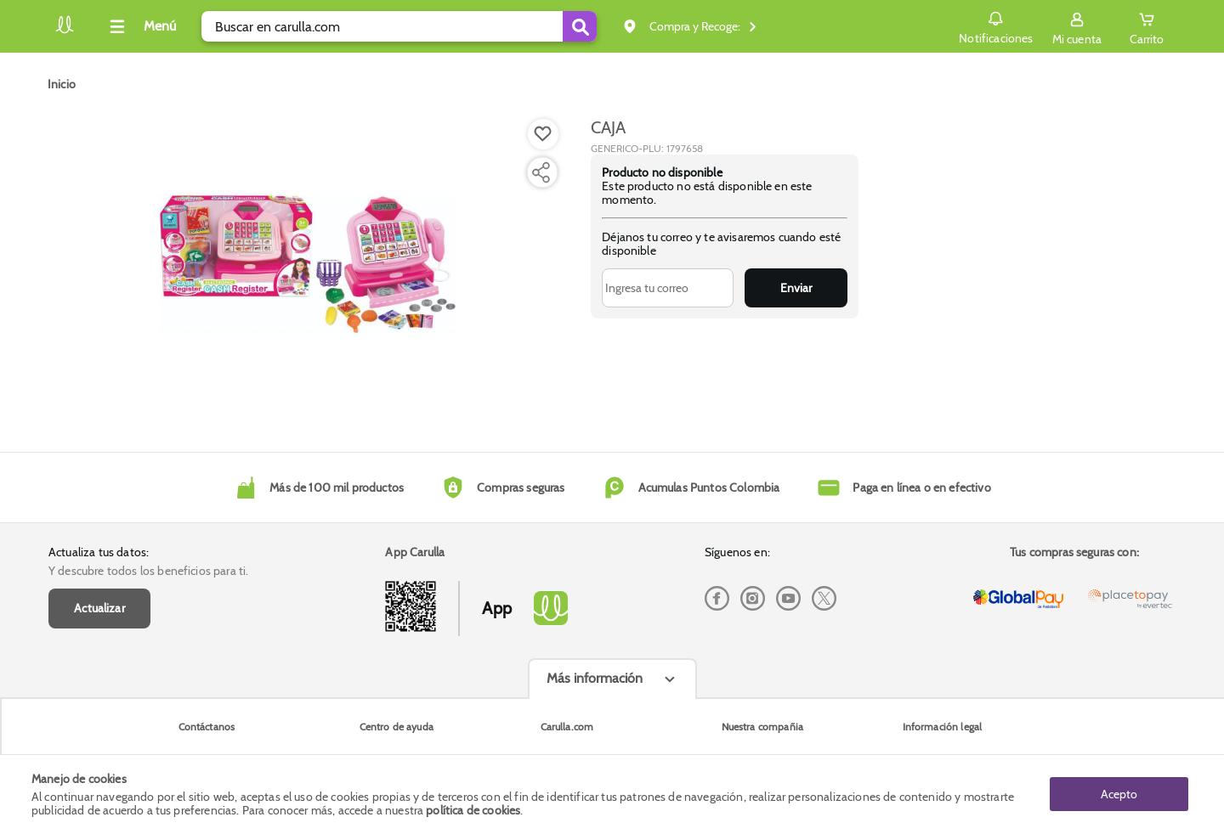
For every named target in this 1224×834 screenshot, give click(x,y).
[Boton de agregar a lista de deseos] (543, 134)
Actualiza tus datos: (98, 552)
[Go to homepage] (62, 84)
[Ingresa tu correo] (668, 287)
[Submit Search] (580, 26)
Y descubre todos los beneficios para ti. (148, 571)
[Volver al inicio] (65, 31)
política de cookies (473, 810)
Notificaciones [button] (996, 25)
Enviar (796, 288)
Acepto (1119, 794)
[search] (399, 26)
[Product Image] (308, 264)
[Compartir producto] (540, 172)
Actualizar (99, 608)
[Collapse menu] (140, 26)
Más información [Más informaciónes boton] (595, 678)
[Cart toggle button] (1146, 26)
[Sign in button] (1077, 26)
